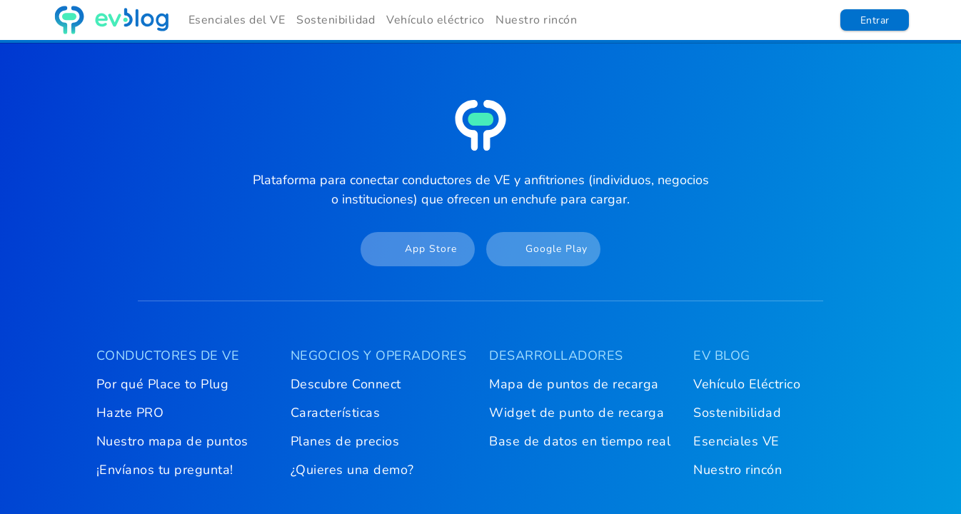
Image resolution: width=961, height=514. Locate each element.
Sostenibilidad (335, 20)
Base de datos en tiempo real (579, 441)
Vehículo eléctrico (435, 20)
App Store (410, 249)
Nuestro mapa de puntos (172, 441)
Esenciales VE (736, 441)
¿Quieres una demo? (352, 469)
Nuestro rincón (536, 20)
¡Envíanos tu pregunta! (164, 469)
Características (336, 412)
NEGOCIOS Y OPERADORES (379, 355)
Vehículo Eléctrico (746, 384)
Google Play (538, 249)
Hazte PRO (130, 412)
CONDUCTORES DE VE (168, 355)
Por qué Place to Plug (162, 384)
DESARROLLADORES (556, 355)
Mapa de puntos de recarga (574, 384)
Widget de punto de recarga (576, 412)
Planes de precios (345, 441)
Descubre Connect (346, 384)
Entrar (875, 20)
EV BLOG (721, 355)
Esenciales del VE (237, 20)
